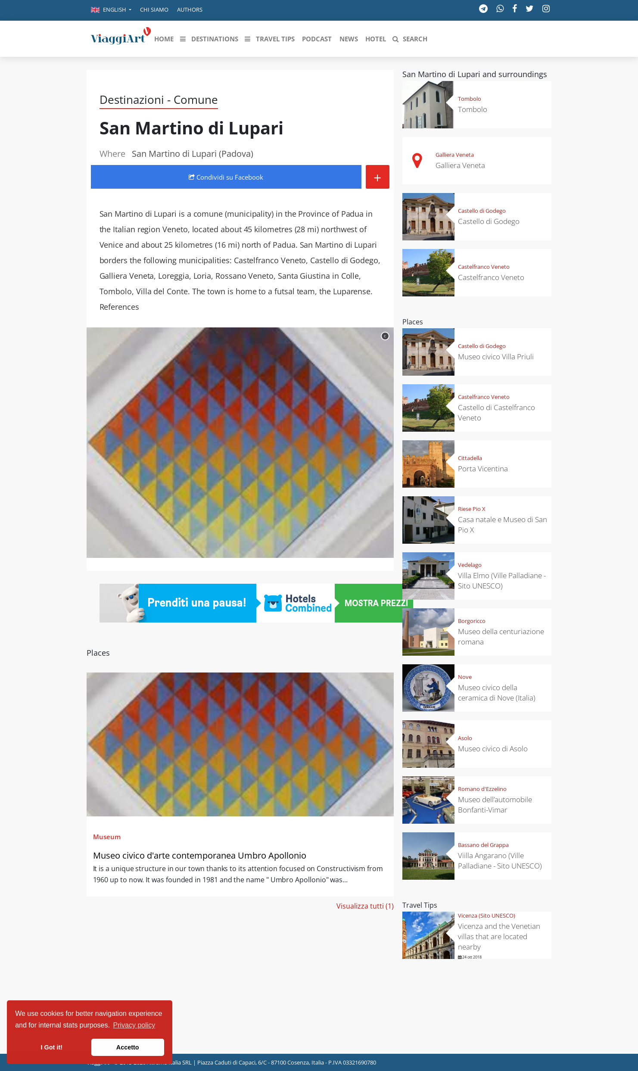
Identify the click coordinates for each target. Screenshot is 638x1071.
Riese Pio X (472, 509)
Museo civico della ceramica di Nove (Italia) (496, 692)
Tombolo (469, 99)
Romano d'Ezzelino (482, 789)
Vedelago (470, 565)
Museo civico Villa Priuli (496, 356)
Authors (189, 9)
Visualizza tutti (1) (365, 906)
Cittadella (470, 458)
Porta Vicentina (483, 468)
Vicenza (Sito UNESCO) (486, 915)
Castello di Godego (482, 211)
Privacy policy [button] (134, 1025)
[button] (111, 10)
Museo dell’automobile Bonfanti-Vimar (495, 804)
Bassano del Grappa (483, 845)
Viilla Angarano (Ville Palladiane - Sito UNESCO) (500, 860)
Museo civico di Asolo (493, 748)
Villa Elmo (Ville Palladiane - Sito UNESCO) (502, 580)
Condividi (226, 177)
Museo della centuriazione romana (501, 636)
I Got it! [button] (51, 1047)
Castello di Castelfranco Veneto (496, 412)
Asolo (465, 738)
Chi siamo (154, 9)
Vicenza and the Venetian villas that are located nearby (499, 936)
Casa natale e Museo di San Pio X (502, 524)
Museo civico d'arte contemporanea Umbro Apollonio (199, 855)
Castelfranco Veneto (484, 267)
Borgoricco (472, 621)
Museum (107, 836)
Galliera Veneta (455, 155)
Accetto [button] (127, 1047)
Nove (465, 677)
